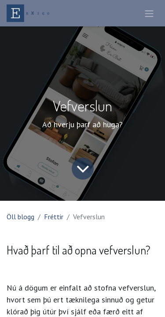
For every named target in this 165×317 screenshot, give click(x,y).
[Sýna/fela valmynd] (149, 13)
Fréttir (53, 216)
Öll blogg (20, 216)
